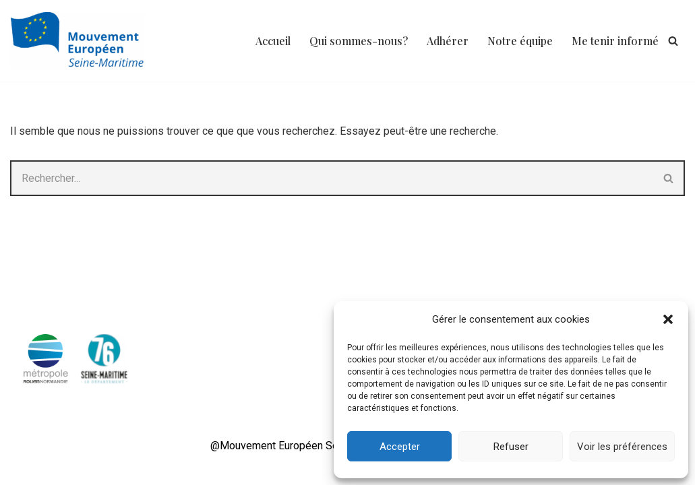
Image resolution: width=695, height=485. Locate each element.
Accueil (273, 41)
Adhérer (448, 41)
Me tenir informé (615, 41)
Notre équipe (520, 41)
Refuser (510, 447)
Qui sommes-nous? (358, 41)
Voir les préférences (622, 447)
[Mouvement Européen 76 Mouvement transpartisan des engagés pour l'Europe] (81, 40)
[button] (668, 319)
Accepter (400, 447)
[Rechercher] (673, 41)
